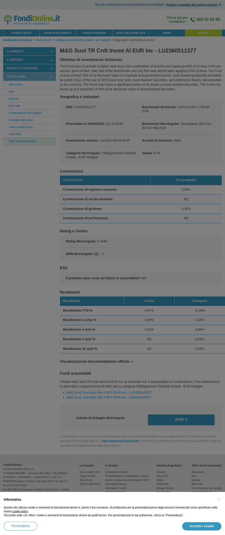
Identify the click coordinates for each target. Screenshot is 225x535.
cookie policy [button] (20, 511)
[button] (219, 499)
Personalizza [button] (20, 526)
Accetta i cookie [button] (201, 526)
